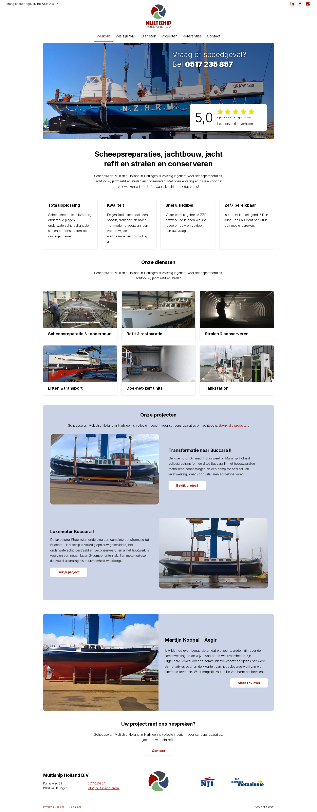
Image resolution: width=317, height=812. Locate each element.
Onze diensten (158, 263)
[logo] (158, 16)
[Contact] (158, 751)
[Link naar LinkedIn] (292, 4)
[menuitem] (103, 36)
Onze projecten (158, 415)
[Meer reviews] (249, 683)
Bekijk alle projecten (233, 426)
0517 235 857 (51, 3)
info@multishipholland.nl (103, 788)
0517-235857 (96, 783)
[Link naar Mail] (308, 4)
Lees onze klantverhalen (235, 124)
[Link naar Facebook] (300, 4)
